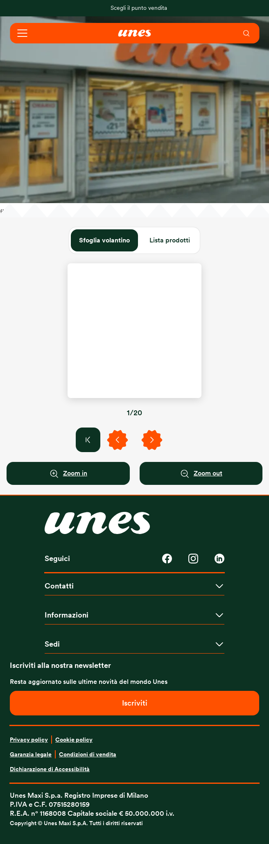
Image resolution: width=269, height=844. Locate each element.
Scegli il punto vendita (139, 8)
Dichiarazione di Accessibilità (50, 769)
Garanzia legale (31, 754)
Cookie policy (74, 739)
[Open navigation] (22, 33)
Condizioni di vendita (87, 754)
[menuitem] (247, 33)
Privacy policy (29, 739)
